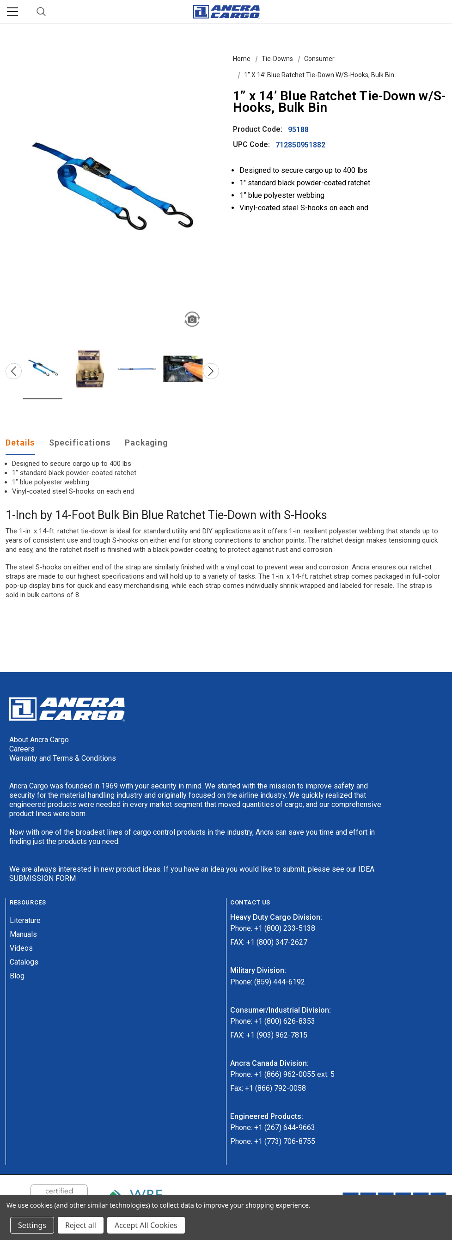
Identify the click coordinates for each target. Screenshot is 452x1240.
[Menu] (12, 11)
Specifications (80, 442)
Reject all (80, 1225)
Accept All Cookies (146, 1225)
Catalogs (24, 962)
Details (20, 442)
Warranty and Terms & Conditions (62, 758)
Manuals (23, 934)
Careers (22, 749)
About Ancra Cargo (39, 739)
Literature (25, 920)
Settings (32, 1225)
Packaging (146, 442)
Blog (17, 975)
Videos (21, 948)
